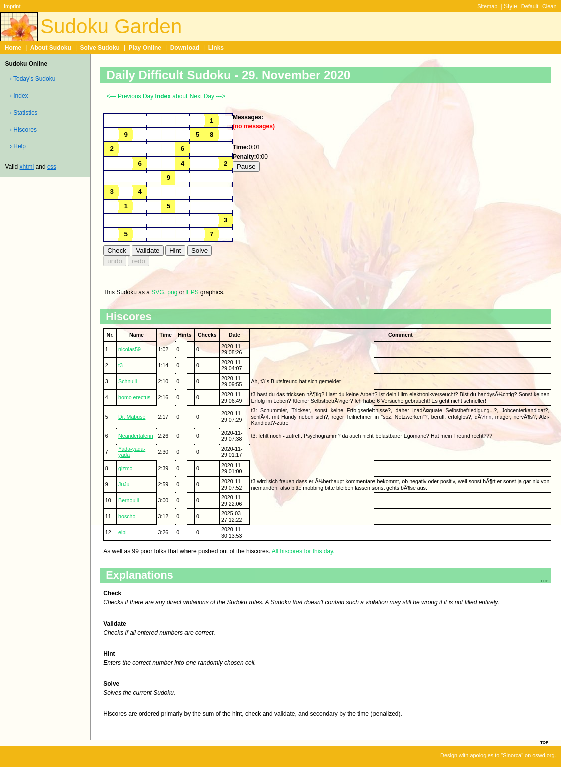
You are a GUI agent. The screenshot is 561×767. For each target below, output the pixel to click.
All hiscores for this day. (303, 551)
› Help (18, 146)
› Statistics (23, 112)
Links (216, 47)
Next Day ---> (208, 96)
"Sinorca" (512, 755)
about (180, 96)
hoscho (126, 516)
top (544, 742)
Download (184, 47)
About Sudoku (50, 47)
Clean (549, 6)
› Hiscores (23, 129)
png (172, 292)
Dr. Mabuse (131, 417)
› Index (19, 95)
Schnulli (127, 381)
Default (530, 6)
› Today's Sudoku (32, 78)
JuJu (123, 484)
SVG (157, 292)
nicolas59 (129, 349)
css (51, 166)
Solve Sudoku (100, 47)
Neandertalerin (135, 436)
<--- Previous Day (130, 96)
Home (13, 47)
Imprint (12, 6)
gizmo (125, 468)
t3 (120, 365)
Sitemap (487, 6)
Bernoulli (128, 500)
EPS (192, 292)
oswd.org (543, 755)
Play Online (145, 47)
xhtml (27, 166)
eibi (122, 532)
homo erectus (134, 397)
